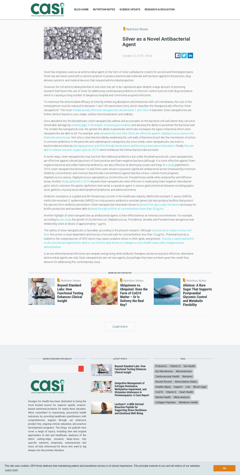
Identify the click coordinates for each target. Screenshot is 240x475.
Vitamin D (175, 366)
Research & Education (160, 9)
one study (65, 219)
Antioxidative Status (186, 381)
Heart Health (186, 392)
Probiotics (161, 366)
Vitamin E (171, 392)
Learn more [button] (11, 470)
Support (178, 386)
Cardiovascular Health (167, 376)
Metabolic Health (188, 402)
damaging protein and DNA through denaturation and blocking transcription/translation (124, 145)
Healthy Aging (163, 386)
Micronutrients (184, 371)
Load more (120, 326)
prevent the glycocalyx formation (159, 204)
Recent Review (163, 381)
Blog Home (81, 9)
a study (170, 165)
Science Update (130, 9)
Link (187, 386)
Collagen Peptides (165, 402)
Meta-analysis (181, 397)
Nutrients (187, 376)
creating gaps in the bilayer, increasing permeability (101, 125)
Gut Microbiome (164, 371)
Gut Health (189, 366)
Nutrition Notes (104, 9)
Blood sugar (199, 386)
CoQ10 (159, 392)
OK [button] (224, 468)
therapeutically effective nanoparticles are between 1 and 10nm (111, 110)
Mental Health (163, 397)
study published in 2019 (76, 181)
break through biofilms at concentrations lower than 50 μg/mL (127, 208)
